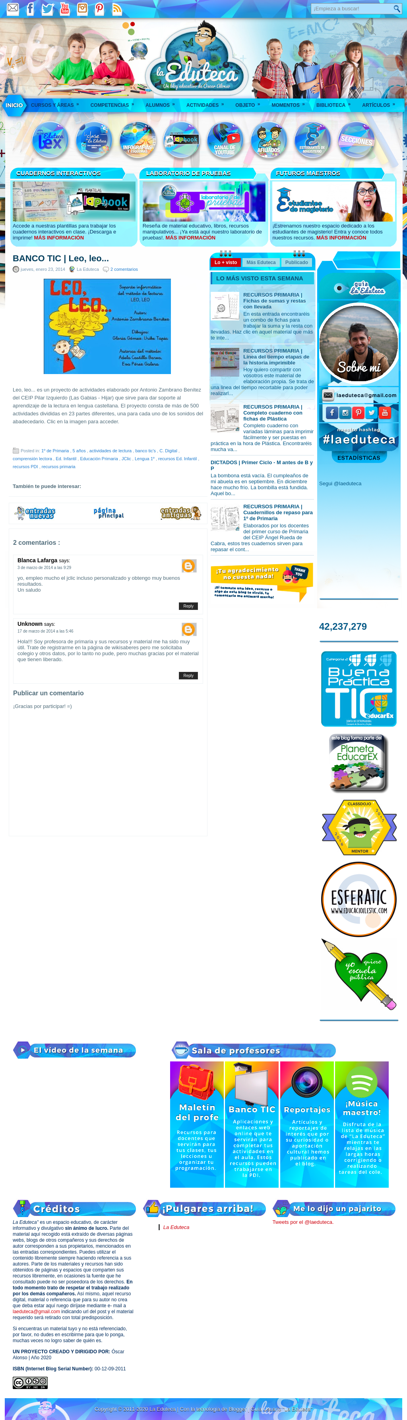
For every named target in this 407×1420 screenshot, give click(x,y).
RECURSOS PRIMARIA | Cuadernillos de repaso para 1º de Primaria (278, 512)
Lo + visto (226, 262)
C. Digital (168, 450)
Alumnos (162, 102)
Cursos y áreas (57, 102)
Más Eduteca (260, 262)
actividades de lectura (111, 450)
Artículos (381, 102)
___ (15, 105)
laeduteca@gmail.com (36, 1311)
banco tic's (146, 450)
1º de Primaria (55, 450)
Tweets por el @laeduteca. (302, 1222)
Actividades (207, 102)
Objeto (250, 102)
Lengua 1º (145, 458)
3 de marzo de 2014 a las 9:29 (44, 567)
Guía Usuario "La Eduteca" (281, 1409)
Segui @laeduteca (340, 483)
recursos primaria (59, 466)
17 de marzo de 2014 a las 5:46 (45, 631)
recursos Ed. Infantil (178, 458)
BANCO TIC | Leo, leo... (61, 258)
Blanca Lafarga (38, 560)
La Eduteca (176, 1227)
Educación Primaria (99, 458)
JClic (127, 458)
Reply (188, 606)
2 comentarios (124, 269)
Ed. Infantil (67, 458)
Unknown (30, 624)
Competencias (115, 102)
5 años (80, 450)
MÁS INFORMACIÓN (59, 238)
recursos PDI (26, 466)
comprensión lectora (33, 458)
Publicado (296, 262)
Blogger (238, 1409)
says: (64, 560)
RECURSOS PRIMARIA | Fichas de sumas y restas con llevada (274, 301)
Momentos (290, 102)
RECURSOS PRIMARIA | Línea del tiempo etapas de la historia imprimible (276, 357)
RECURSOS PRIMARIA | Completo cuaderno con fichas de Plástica (272, 413)
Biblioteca (336, 102)
